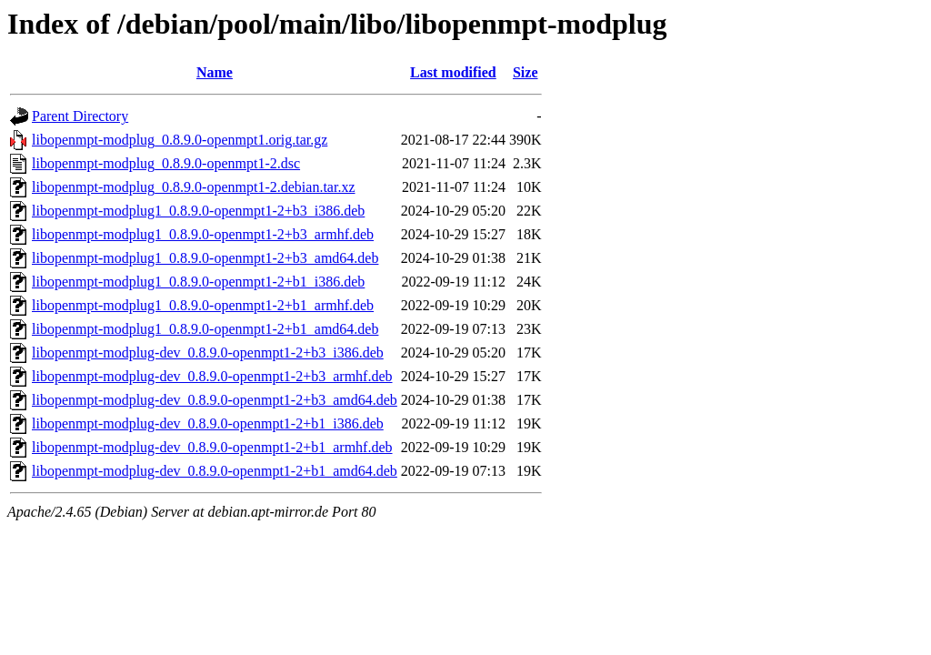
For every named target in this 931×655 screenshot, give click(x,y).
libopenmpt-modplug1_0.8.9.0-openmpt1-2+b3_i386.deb (198, 210)
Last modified (453, 72)
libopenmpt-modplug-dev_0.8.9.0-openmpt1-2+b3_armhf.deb (212, 376)
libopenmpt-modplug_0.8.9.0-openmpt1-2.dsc (166, 163)
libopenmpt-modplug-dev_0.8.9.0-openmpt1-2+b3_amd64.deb (214, 400)
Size (525, 72)
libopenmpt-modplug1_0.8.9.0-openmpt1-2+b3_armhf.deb (203, 234)
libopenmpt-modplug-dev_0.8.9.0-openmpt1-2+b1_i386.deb (208, 423)
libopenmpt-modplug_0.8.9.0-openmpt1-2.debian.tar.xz (193, 187)
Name (214, 72)
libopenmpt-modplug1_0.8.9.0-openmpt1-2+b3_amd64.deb (205, 258)
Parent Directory (80, 116)
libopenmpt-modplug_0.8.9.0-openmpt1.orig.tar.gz (179, 139)
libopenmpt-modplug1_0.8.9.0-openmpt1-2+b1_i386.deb (198, 281)
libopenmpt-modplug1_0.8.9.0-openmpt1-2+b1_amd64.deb (205, 329)
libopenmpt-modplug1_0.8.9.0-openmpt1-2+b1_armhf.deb (203, 305)
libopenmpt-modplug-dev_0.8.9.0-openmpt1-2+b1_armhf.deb (212, 447)
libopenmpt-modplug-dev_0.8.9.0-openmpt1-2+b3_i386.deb (208, 352)
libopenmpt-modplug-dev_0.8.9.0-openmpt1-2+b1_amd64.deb (214, 471)
